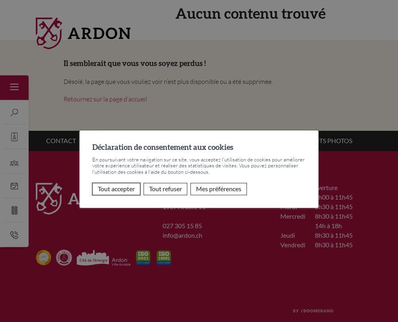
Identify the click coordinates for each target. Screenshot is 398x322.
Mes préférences (218, 189)
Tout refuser (165, 189)
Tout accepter (116, 189)
